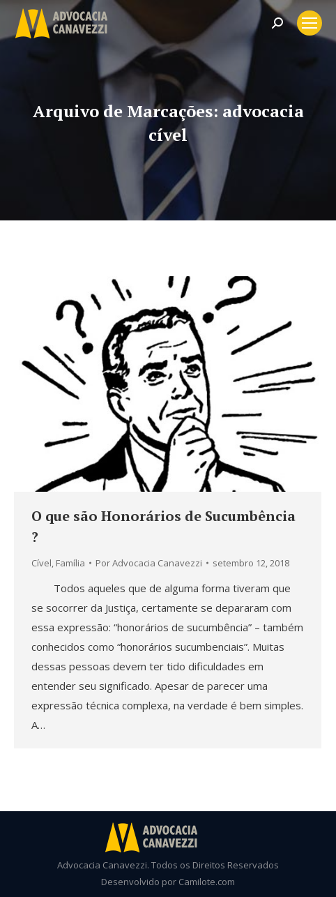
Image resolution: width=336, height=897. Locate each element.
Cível (41, 563)
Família (70, 563)
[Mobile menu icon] (309, 23)
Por (149, 563)
